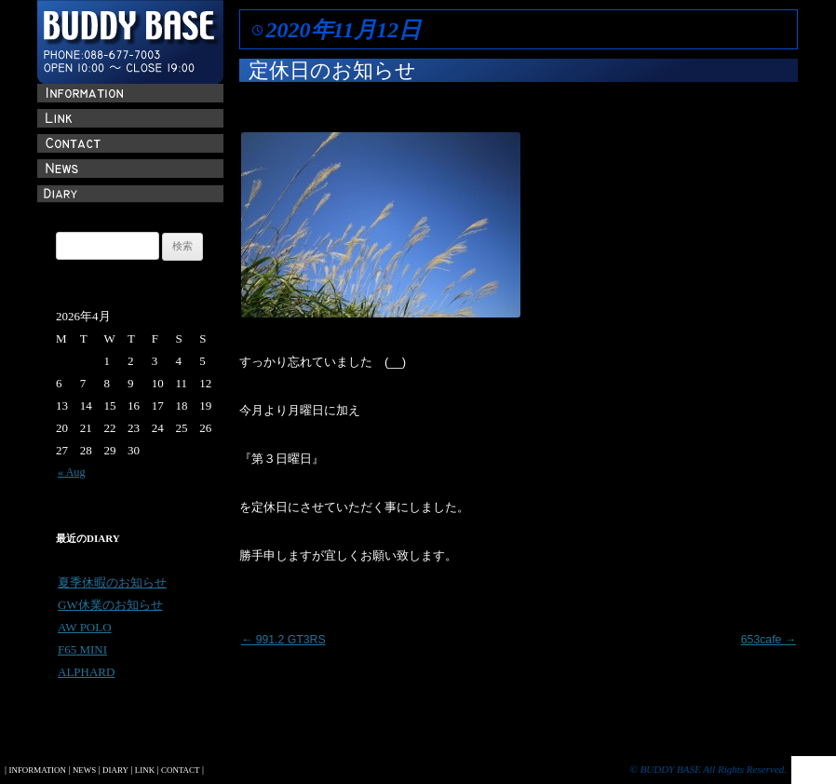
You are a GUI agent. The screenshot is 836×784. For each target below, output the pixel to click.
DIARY (115, 770)
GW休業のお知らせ (110, 605)
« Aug (72, 472)
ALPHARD (86, 672)
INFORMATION (36, 770)
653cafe (768, 639)
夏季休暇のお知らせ (112, 582)
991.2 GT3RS (283, 639)
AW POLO (85, 627)
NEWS (84, 770)
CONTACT (180, 770)
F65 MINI (82, 649)
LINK (145, 770)
